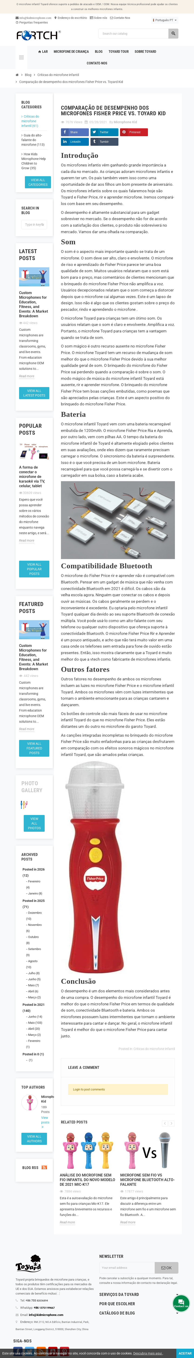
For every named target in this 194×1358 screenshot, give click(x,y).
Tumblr (104, 141)
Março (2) (34, 997)
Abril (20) (34, 1028)
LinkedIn (75, 141)
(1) (30, 1060)
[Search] (138, 34)
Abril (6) (33, 991)
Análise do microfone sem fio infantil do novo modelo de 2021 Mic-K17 (87, 1180)
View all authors (34, 1139)
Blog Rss (34, 1168)
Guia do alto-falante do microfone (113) (33, 139)
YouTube (52, 1351)
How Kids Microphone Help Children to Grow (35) (33, 161)
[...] (58, 1293)
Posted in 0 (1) (33, 1054)
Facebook (18, 1351)
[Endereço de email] (127, 1268)
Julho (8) (34, 973)
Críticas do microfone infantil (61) (30, 121)
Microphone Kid (44, 1099)
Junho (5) (34, 979)
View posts (44, 1120)
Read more (26, 376)
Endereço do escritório (70, 18)
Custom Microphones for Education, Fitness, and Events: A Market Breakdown (33, 304)
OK (166, 1267)
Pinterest (134, 132)
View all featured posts (34, 748)
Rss (41, 1351)
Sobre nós (98, 18)
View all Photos (34, 823)
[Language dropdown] (164, 20)
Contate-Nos (120, 18)
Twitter (104, 132)
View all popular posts (34, 569)
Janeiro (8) (35, 893)
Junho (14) (35, 1016)
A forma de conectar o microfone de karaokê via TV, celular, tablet (32, 476)
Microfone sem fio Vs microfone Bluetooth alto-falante (147, 1180)
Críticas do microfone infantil (154, 1049)
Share (73, 132)
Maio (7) (33, 985)
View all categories (37, 182)
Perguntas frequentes (32, 22)
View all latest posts (34, 393)
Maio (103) (35, 1022)
